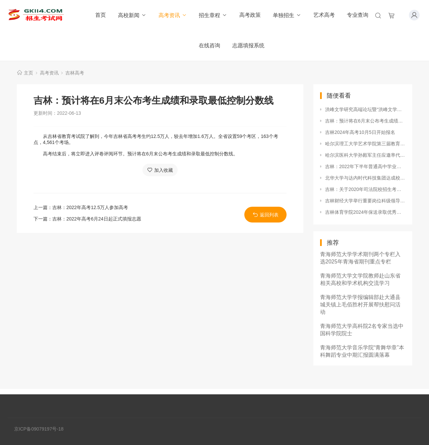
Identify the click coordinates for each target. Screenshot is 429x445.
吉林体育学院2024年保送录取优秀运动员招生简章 (365, 212)
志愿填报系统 (248, 45)
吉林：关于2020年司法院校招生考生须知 (365, 189)
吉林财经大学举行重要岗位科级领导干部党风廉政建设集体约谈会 (365, 200)
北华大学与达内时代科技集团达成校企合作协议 (365, 178)
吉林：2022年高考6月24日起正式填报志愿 (96, 218)
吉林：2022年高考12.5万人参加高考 (90, 207)
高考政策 (250, 15)
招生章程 (213, 15)
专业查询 (357, 15)
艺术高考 (324, 15)
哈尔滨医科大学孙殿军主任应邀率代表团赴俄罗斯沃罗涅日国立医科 (365, 155)
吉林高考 (74, 73)
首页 (100, 15)
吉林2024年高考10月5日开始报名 (360, 132)
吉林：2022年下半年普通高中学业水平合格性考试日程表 (365, 166)
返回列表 (266, 214)
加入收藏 (160, 170)
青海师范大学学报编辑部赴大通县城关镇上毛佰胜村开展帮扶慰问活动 (360, 304)
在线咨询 (209, 45)
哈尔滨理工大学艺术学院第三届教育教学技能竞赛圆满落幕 (365, 143)
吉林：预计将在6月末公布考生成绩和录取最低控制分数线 (365, 120)
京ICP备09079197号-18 (39, 429)
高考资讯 (173, 15)
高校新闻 (132, 15)
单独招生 (287, 15)
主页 (28, 73)
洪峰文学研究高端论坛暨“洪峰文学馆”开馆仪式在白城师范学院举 (365, 109)
